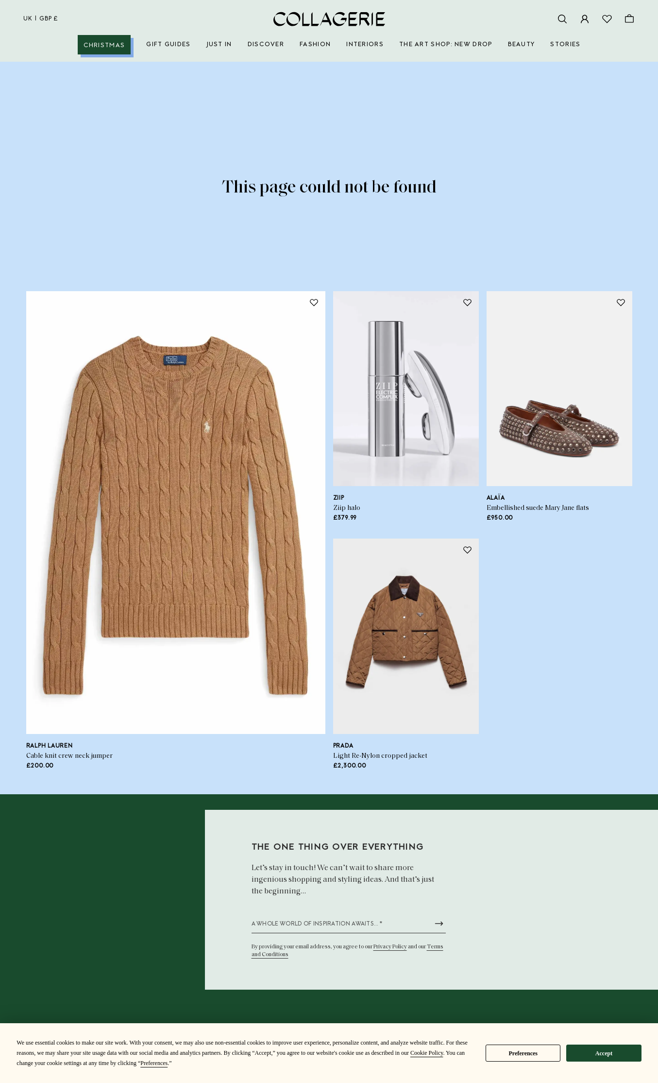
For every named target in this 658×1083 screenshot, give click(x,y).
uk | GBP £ (40, 19)
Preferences (523, 1053)
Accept (603, 1053)
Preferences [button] (154, 1063)
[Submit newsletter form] (439, 923)
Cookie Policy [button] (426, 1052)
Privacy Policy (390, 947)
